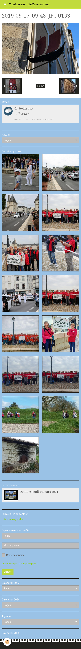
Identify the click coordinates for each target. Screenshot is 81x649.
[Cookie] (7, 642)
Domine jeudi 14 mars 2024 (39, 491)
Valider (8, 571)
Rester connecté (13, 555)
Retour (40, 86)
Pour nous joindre (13, 519)
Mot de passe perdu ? (28, 564)
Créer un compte (9, 564)
